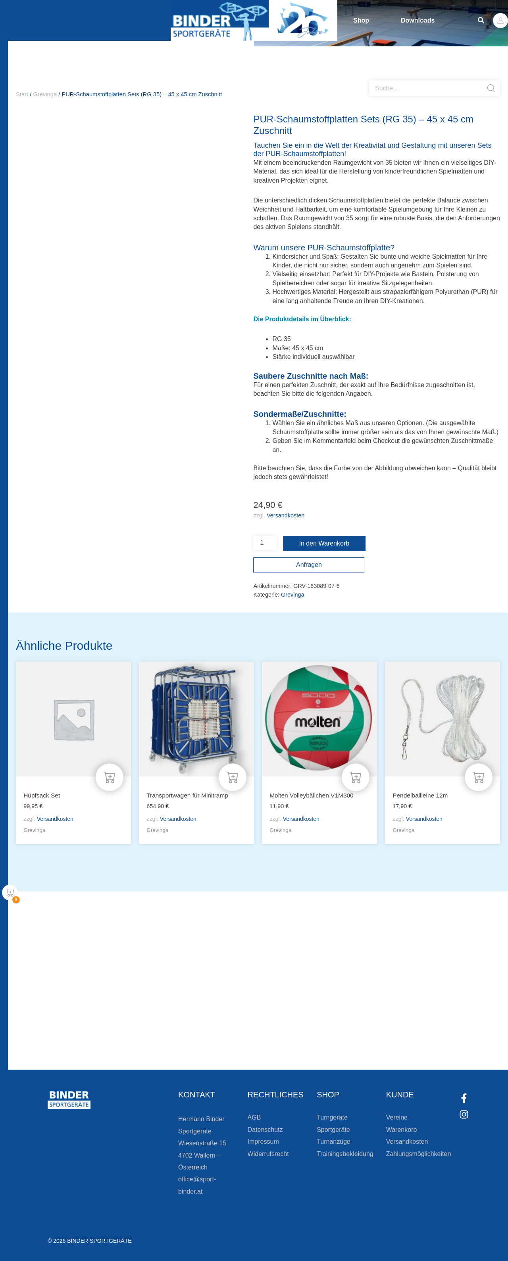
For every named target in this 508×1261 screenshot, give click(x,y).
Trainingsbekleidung (345, 1153)
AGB (254, 1117)
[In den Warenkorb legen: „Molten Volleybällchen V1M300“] (355, 777)
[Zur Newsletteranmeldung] (83, 1041)
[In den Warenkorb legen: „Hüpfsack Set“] (109, 777)
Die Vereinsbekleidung (353, 1013)
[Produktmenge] (264, 543)
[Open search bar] (373, 77)
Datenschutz (265, 1129)
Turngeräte (332, 1117)
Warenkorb (401, 1129)
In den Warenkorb (324, 543)
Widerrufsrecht (268, 1153)
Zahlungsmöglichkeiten (418, 1153)
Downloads (418, 20)
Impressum (263, 1141)
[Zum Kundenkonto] (298, 1041)
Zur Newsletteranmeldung (137, 1041)
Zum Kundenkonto (338, 1041)
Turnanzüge (333, 1141)
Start (22, 94)
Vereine (397, 1117)
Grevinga (45, 94)
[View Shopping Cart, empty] (10, 892)
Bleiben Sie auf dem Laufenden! (164, 1013)
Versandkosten (285, 515)
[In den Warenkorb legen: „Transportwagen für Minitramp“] (232, 777)
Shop (361, 20)
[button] (481, 20)
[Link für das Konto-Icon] (500, 20)
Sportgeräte (333, 1129)
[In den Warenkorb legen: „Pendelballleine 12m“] (479, 777)
